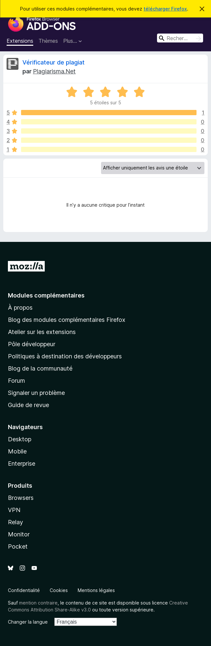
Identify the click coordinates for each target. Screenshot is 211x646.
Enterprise (21, 463)
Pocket (18, 546)
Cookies (59, 590)
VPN (14, 509)
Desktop (19, 439)
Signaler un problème (36, 392)
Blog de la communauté (40, 368)
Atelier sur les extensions (42, 331)
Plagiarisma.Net (54, 71)
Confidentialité (24, 590)
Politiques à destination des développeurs (65, 356)
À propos (20, 307)
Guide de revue (28, 404)
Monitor (19, 534)
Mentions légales (96, 590)
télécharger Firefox (165, 9)
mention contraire (38, 603)
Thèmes (48, 41)
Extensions (20, 41)
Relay (15, 522)
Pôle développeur (31, 344)
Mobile (17, 451)
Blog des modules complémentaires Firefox (66, 319)
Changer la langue (28, 622)
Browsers (21, 497)
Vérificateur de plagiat (53, 62)
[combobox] (180, 38)
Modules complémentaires (46, 295)
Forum (16, 380)
